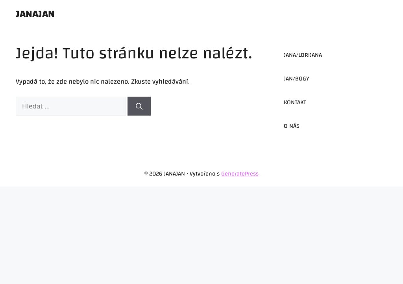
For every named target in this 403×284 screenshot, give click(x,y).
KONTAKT (295, 102)
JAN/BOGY (296, 78)
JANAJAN (35, 14)
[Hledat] (139, 106)
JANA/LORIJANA (303, 55)
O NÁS (291, 126)
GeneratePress (240, 173)
